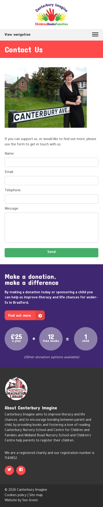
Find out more (19, 315)
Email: (9, 172)
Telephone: (13, 191)
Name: (10, 154)
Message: (12, 209)
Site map (36, 495)
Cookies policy (15, 495)
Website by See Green (21, 501)
